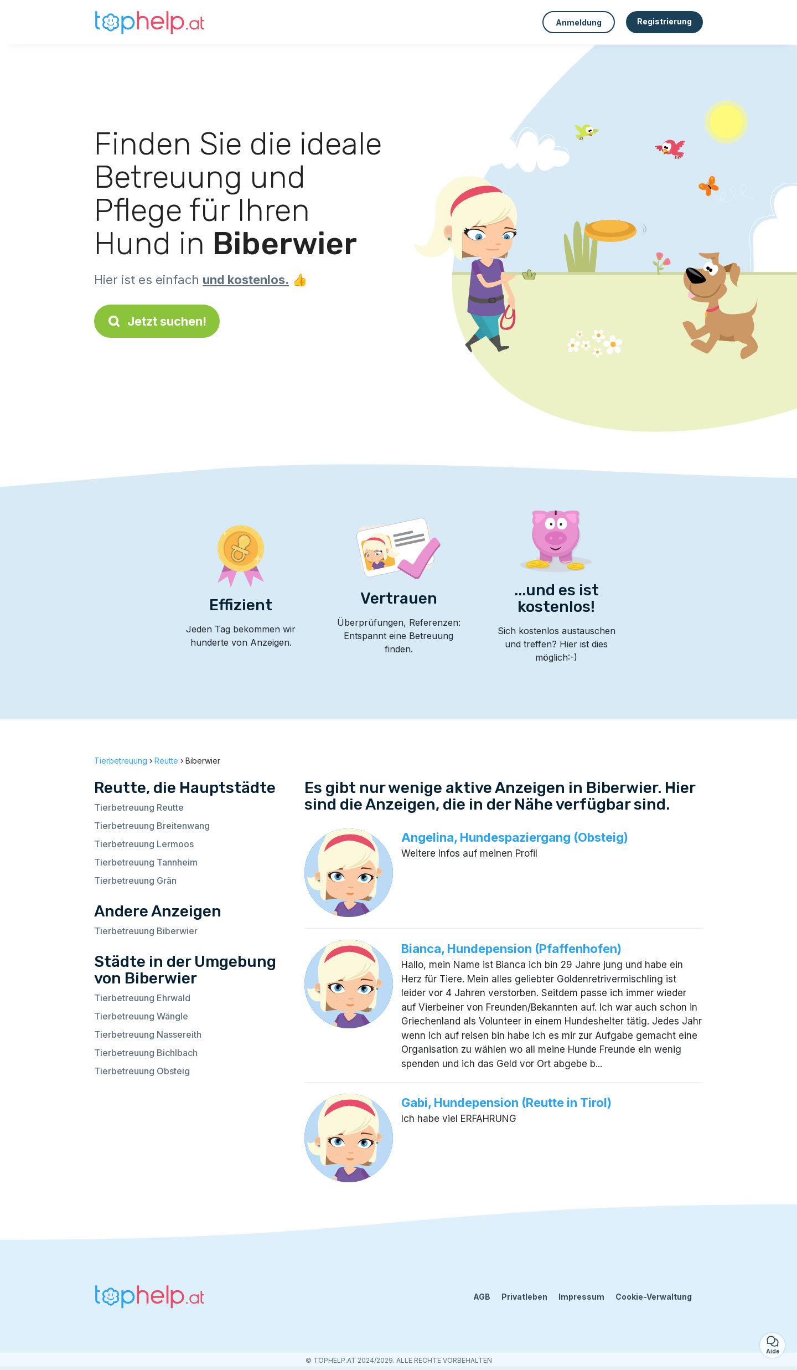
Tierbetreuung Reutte (139, 807)
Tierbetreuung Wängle (141, 1016)
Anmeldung (579, 22)
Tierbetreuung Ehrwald (142, 997)
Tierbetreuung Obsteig (142, 1071)
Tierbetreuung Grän (135, 880)
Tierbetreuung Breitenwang (152, 825)
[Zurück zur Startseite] (149, 22)
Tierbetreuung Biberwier (146, 930)
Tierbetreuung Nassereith (147, 1034)
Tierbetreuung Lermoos (144, 843)
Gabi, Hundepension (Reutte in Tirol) (506, 1102)
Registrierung (664, 21)
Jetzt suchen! (156, 321)
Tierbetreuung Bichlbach (146, 1052)
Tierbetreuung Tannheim (146, 862)
